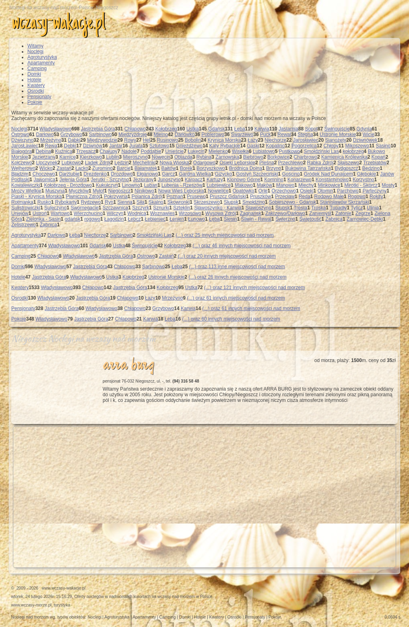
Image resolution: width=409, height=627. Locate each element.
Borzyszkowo (210, 168)
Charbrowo (305, 157)
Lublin (112, 157)
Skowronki (178, 202)
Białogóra (21, 151)
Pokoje (34, 102)
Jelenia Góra (73, 179)
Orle (263, 191)
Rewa (51, 146)
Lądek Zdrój (97, 163)
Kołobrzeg (166, 129)
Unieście (174, 151)
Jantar (115, 146)
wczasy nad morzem (176, 596)
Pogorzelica (304, 146)
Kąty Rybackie (224, 146)
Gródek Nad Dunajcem (328, 174)
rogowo (92, 219)
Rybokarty (66, 202)
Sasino (383, 146)
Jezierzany (43, 157)
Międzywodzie (102, 140)
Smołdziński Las (321, 151)
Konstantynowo (332, 179)
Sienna (125, 202)
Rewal (284, 134)
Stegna (305, 134)
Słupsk (282, 208)
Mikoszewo (357, 146)
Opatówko (243, 191)
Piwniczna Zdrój (83, 196)
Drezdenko (95, 174)
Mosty (388, 185)
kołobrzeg (353, 151)
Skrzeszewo (207, 202)
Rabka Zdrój (320, 163)
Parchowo (347, 191)
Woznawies (162, 213)
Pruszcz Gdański (228, 196)
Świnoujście (336, 129)
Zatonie (343, 213)
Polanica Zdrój (147, 196)
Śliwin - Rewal (256, 219)
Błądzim (20, 174)
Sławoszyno (258, 208)
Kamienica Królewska (344, 157)
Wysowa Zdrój (220, 213)
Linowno (131, 185)
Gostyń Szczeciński (257, 174)
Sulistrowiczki (25, 208)
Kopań (379, 157)
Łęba (214, 219)
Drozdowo (122, 174)
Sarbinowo (100, 134)
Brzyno (273, 168)
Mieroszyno (135, 157)
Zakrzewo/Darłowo (285, 213)
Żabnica (334, 219)
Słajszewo (348, 163)
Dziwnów (92, 146)
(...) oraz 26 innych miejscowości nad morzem (237, 277)
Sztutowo (159, 146)
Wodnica (136, 213)
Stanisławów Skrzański (344, 202)
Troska (318, 208)
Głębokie (366, 174)
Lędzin (121, 163)
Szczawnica (115, 208)
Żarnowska (227, 157)
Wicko (46, 168)
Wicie (368, 134)
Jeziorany (143, 179)
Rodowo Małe (329, 196)
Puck (265, 134)
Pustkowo (289, 151)
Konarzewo (299, 179)
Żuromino (102, 168)
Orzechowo (284, 191)
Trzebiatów (374, 163)
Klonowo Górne (243, 179)
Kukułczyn (107, 185)
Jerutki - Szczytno (110, 179)
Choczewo (44, 174)
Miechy (306, 185)
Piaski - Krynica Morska (36, 196)
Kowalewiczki (25, 185)
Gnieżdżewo (189, 146)
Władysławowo (55, 129)
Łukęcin (196, 151)
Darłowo (45, 134)
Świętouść (311, 219)
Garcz (168, 174)
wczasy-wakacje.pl (58, 24)
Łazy (253, 140)
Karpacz (193, 179)
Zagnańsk (250, 213)
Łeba (239, 129)
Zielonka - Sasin (43, 219)
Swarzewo (242, 134)
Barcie (123, 168)
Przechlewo (290, 163)
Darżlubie (69, 174)
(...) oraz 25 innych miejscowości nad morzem (224, 235)
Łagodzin (114, 219)
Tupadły (338, 208)
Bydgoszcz (346, 168)
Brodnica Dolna (245, 168)
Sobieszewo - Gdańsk (292, 202)
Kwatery (36, 85)
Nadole (129, 151)
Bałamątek (145, 168)
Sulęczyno (55, 208)
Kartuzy (215, 179)
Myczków (79, 191)
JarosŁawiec (24, 146)
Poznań (175, 196)
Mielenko (218, 151)
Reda (304, 196)
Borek (186, 168)
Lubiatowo (264, 151)
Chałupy (109, 151)
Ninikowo (144, 191)
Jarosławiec (305, 140)
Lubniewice (219, 185)
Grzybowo (71, 134)
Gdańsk (216, 129)
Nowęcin (161, 157)
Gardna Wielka (195, 174)
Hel (146, 140)
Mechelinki (144, 163)
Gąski (253, 146)
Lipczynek (46, 163)
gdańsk (73, 219)
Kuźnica (63, 151)
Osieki (306, 191)
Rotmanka (22, 202)
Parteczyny (374, 191)
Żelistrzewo (23, 225)
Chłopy (330, 146)
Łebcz (134, 219)
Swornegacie (84, 208)
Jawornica (44, 179)
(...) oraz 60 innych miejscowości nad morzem (231, 319)
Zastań (64, 168)
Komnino (273, 179)
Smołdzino (253, 202)
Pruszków (260, 196)
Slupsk (231, 202)
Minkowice (329, 185)
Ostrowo (20, 134)
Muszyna (55, 191)
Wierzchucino (88, 213)
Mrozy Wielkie (26, 191)
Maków (264, 185)
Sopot (311, 129)
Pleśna (266, 163)
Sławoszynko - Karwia (217, 208)
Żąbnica (48, 225)
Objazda (183, 157)
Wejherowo (23, 168)
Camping (37, 68)
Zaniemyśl (320, 213)
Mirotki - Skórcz (361, 185)
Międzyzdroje (132, 134)
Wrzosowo (190, 213)
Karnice (67, 157)
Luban (150, 185)
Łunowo (196, 219)
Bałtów (168, 168)
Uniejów (20, 213)
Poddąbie (151, 151)
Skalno (156, 202)
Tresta (301, 208)
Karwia (261, 129)
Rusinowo (167, 140)
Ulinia (373, 208)
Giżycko (223, 174)
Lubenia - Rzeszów (181, 185)
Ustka (192, 129)
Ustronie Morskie (338, 134)
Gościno (291, 174)
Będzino (371, 168)
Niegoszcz (119, 191)
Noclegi (35, 51)
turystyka (62, 605)
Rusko (44, 202)
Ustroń (40, 213)
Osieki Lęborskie (237, 163)
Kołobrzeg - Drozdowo (68, 185)
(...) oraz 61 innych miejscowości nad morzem (236, 298)
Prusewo (196, 196)
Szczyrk (140, 208)
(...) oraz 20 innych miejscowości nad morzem (227, 256)
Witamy (35, 46)
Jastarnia (288, 129)
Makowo (244, 185)
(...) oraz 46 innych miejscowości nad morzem (241, 245)
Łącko (81, 168)
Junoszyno (169, 179)
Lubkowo (71, 163)
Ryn (109, 202)
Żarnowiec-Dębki (365, 219)
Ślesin (230, 219)
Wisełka (240, 151)
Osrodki (35, 91)
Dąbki (74, 140)
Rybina (203, 157)
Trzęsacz (85, 151)
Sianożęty (335, 140)
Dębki (70, 146)
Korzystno (363, 179)
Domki (34, 74)
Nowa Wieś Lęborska (181, 191)
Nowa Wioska (174, 163)
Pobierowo (212, 134)
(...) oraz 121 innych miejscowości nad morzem (254, 287)
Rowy (130, 140)
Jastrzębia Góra (98, 129)
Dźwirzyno (22, 140)
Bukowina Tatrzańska (308, 168)
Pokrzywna (116, 196)
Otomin (325, 191)
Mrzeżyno (50, 140)
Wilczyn (115, 213)
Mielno (161, 134)
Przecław (285, 196)
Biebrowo (253, 157)
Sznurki (161, 208)
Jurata (136, 146)
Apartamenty (41, 63)
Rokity (376, 196)
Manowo (285, 185)
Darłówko (185, 134)
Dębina (43, 151)
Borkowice (278, 157)
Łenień (176, 219)
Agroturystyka (42, 57)
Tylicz (357, 208)
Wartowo (60, 213)
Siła (140, 202)
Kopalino (275, 146)
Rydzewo (91, 202)
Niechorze (275, 140)
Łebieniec (155, 219)
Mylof (98, 191)
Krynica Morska (224, 140)
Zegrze (362, 213)
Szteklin (181, 208)
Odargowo (204, 163)
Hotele (34, 80)
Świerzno (285, 219)
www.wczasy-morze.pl (31, 605)
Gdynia (364, 129)
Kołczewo (21, 163)
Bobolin (193, 140)
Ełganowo (147, 174)
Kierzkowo (91, 157)
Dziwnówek (365, 140)
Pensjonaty (39, 96)
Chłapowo (135, 129)
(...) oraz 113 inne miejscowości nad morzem (237, 266)
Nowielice (218, 191)
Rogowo (357, 196)
